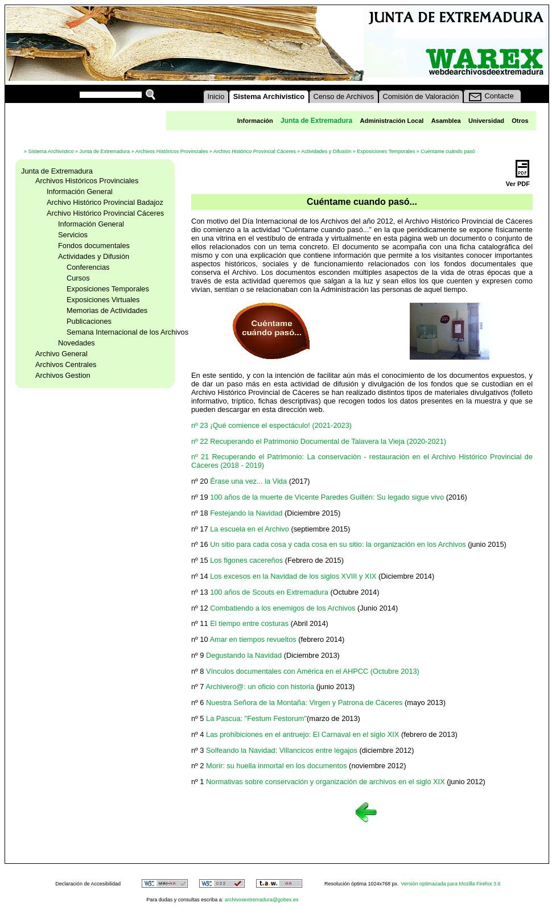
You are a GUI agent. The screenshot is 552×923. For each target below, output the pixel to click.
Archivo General (61, 353)
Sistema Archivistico (51, 151)
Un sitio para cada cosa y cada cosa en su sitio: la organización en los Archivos (338, 544)
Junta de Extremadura (105, 151)
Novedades (76, 343)
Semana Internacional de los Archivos (127, 332)
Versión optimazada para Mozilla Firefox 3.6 (451, 884)
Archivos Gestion (62, 375)
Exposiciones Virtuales (103, 299)
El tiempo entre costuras (249, 623)
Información (255, 120)
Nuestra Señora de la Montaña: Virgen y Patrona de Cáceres (304, 702)
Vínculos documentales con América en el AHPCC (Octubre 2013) (312, 671)
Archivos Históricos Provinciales (171, 151)
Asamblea (446, 120)
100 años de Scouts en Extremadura (269, 592)
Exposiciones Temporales (386, 151)
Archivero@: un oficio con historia (259, 686)
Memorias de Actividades (107, 310)
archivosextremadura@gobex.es (262, 900)
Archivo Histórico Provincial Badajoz (105, 202)
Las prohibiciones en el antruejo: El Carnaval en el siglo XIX (302, 734)
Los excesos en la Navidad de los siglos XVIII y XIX (293, 576)
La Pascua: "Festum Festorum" (256, 718)
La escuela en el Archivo (249, 529)
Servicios (73, 234)
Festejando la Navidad (246, 513)
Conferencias (88, 267)
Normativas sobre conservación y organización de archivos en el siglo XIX (325, 781)
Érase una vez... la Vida (248, 481)
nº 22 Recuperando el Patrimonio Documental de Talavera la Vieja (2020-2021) (318, 441)
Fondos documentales (94, 245)
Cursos (78, 278)
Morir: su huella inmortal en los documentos (276, 765)
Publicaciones (89, 321)
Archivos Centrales (65, 364)
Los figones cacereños (246, 560)
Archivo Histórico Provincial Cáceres (254, 151)
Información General (80, 191)
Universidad (486, 120)
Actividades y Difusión (326, 151)
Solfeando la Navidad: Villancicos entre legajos (281, 750)
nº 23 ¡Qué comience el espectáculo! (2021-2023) (271, 425)
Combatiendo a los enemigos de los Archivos (282, 608)
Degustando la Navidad (244, 655)
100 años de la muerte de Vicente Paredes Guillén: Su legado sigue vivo (327, 497)
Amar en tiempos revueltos (252, 639)
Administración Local (391, 120)
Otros (520, 120)
